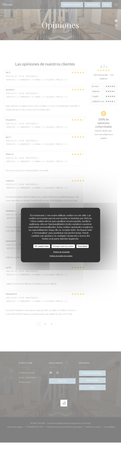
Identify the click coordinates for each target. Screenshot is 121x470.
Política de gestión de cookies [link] (61, 256)
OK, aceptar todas (42, 246)
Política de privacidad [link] (61, 252)
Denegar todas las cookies (63, 246)
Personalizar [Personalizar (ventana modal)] (82, 246)
